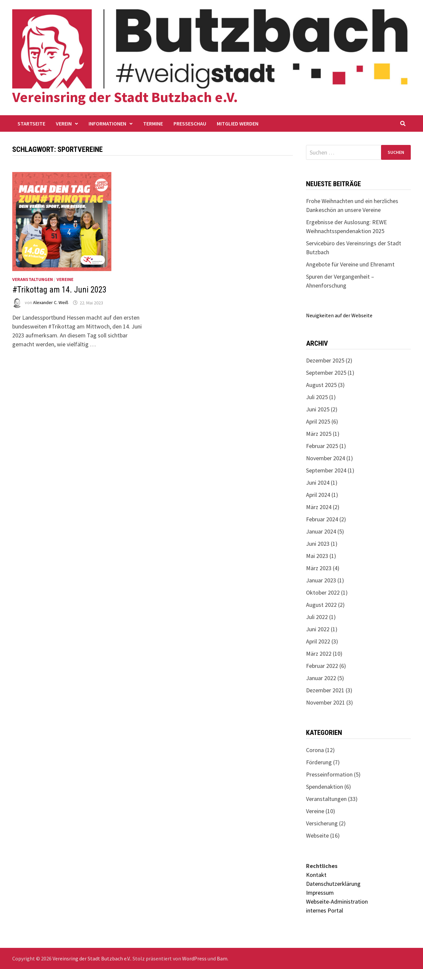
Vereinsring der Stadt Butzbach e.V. (125, 97)
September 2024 (326, 470)
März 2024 (318, 507)
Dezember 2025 (325, 360)
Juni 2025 (317, 409)
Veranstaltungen (32, 279)
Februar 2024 (322, 519)
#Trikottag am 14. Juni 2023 (59, 289)
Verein (64, 123)
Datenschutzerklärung (333, 883)
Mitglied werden (237, 123)
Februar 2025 (322, 446)
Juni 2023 (317, 543)
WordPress (194, 958)
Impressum (320, 892)
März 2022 (318, 653)
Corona (315, 750)
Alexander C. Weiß (50, 303)
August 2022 (321, 604)
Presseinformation (329, 774)
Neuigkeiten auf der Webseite (339, 315)
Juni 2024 (317, 482)
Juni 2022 (317, 629)
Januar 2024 (321, 531)
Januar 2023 (321, 580)
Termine (153, 123)
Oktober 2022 (323, 592)
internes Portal (324, 910)
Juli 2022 (317, 617)
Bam (222, 958)
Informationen (107, 123)
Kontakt (316, 875)
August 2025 (321, 385)
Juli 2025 (317, 397)
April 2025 (318, 421)
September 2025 (326, 372)
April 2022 (318, 641)
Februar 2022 (322, 666)
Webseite (317, 835)
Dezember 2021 (325, 690)
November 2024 (325, 458)
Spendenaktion (324, 786)
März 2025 (318, 433)
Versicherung (322, 823)
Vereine (65, 279)
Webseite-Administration (337, 901)
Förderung (319, 762)
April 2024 (318, 495)
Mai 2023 (317, 556)
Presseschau (189, 123)
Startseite (31, 123)
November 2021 (325, 702)
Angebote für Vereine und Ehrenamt (350, 264)
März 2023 (318, 568)
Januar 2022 (321, 678)
